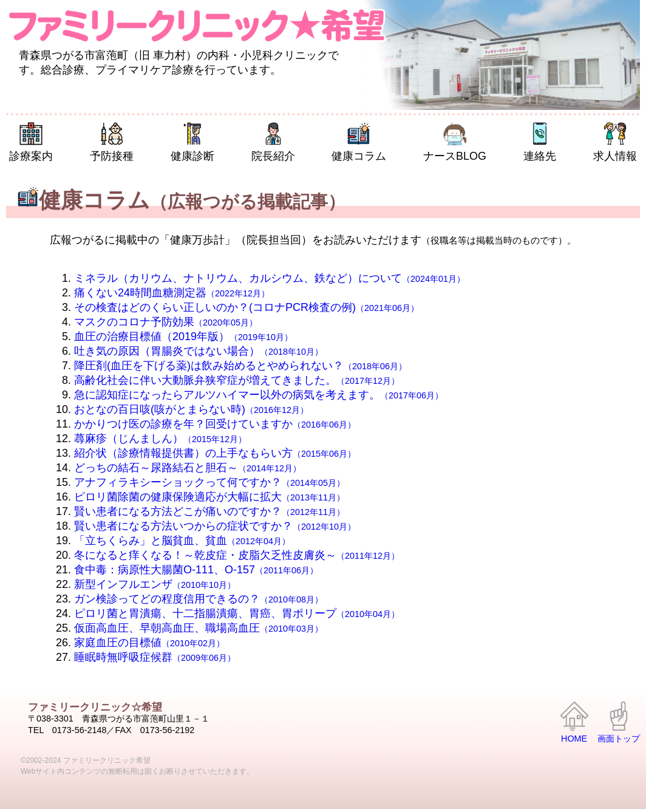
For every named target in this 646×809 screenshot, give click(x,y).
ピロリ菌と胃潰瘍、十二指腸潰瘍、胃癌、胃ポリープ (236, 613)
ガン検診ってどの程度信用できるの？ (198, 599)
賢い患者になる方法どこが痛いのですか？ (209, 511)
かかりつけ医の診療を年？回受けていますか (215, 424)
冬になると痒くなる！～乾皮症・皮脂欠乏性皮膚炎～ (236, 555)
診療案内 (31, 141)
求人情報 (615, 141)
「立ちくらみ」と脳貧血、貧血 (182, 540)
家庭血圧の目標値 (149, 643)
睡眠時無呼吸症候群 (155, 657)
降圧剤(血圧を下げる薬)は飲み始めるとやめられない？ (240, 366)
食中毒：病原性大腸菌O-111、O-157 (196, 570)
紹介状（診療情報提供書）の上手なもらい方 (215, 453)
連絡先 (539, 141)
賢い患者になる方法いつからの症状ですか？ (215, 526)
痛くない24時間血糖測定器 (172, 293)
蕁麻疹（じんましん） (160, 438)
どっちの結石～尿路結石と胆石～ (187, 468)
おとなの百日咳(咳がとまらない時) (191, 409)
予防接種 (112, 141)
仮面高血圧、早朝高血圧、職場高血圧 (198, 628)
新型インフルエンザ (155, 584)
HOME (574, 722)
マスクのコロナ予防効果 (165, 322)
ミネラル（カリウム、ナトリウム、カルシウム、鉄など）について (269, 278)
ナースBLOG (454, 141)
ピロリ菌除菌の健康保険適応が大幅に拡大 (209, 497)
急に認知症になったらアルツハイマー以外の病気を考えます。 (258, 395)
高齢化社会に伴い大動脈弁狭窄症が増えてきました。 (236, 380)
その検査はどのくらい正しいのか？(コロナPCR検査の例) (246, 307)
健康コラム (359, 141)
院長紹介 (273, 141)
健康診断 (192, 141)
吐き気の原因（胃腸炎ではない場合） (198, 351)
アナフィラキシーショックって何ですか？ (209, 482)
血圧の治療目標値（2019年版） (183, 336)
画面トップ (618, 722)
